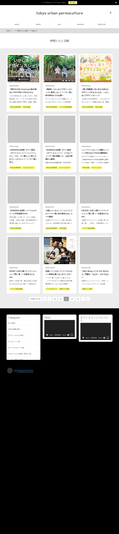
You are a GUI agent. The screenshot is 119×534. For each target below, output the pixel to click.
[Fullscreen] (72, 335)
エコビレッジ (13, 341)
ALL (9, 323)
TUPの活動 (12, 329)
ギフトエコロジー (14, 348)
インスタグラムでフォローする (60, 520)
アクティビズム (13, 335)
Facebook (110, 12)
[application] (59, 328)
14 (78, 299)
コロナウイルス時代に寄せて (18, 354)
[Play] (47, 335)
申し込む (73, 2)
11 (60, 299)
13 (72, 299)
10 (55, 299)
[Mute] (68, 335)
